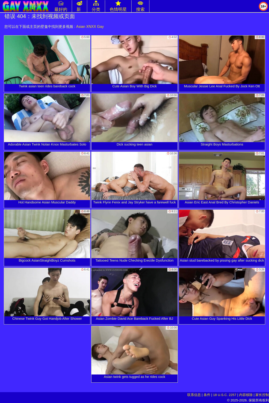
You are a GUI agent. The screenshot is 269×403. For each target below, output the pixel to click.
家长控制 (262, 395)
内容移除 (246, 395)
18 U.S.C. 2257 (224, 395)
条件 (207, 395)
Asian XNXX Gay (90, 27)
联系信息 (194, 395)
